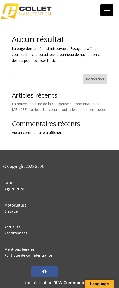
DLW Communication (74, 282)
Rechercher (95, 79)
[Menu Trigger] (106, 10)
